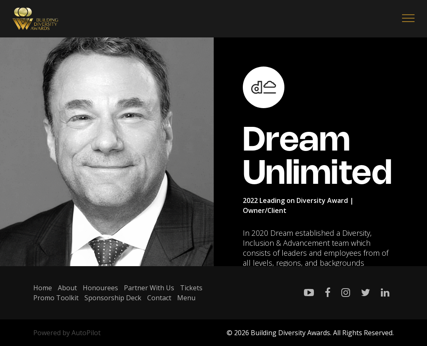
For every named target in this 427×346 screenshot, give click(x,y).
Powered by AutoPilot (67, 332)
